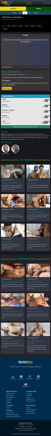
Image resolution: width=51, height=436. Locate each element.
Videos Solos (9, 395)
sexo (9, 26)
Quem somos (10, 413)
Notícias (8, 408)
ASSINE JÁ (13, 8)
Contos (28, 397)
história (39, 26)
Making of (9, 403)
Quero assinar (7, 88)
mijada (5, 29)
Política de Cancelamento (13, 416)
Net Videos (29, 394)
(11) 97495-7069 (24, 428)
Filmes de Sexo (10, 394)
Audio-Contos (30, 399)
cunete (32, 26)
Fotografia (9, 399)
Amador (8, 401)
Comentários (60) (7, 67)
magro (21, 26)
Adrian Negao (5, 153)
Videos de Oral (10, 397)
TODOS (14, 13)
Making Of (36, 13)
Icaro (15, 153)
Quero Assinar (30, 411)
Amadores (29, 395)
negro (26, 26)
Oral (29, 13)
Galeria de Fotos (31, 401)
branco (14, 26)
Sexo (25, 13)
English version (25, 386)
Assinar (29, 3)
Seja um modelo (30, 413)
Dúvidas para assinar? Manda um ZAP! (25, 127)
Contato (28, 408)
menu (46, 3)
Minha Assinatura (31, 409)
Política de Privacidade (12, 414)
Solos (19, 13)
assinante (27, 74)
